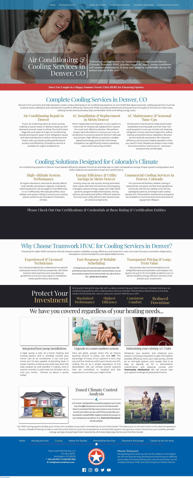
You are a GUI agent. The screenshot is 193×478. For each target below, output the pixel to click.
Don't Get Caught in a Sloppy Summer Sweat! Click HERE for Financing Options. (96, 86)
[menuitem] (53, 5)
